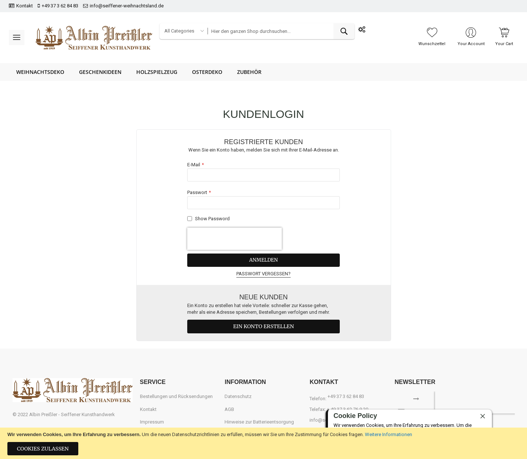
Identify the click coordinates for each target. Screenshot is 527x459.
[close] (482, 416)
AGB (229, 409)
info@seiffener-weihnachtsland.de (127, 5)
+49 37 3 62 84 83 (60, 5)
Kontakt (24, 5)
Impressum (152, 422)
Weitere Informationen (388, 434)
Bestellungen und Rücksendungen (176, 396)
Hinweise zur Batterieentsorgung (259, 422)
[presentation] (234, 239)
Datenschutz (238, 396)
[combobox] (281, 31)
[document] (263, 443)
